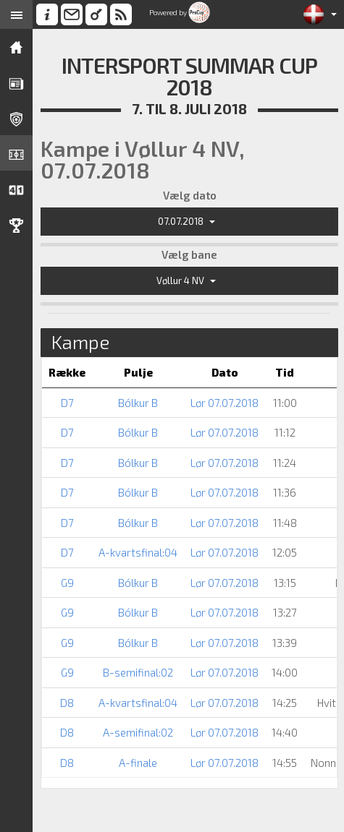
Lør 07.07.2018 (224, 402)
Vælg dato (190, 195)
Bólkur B (138, 402)
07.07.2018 (186, 221)
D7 (67, 402)
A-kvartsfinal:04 (137, 552)
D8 (67, 702)
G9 (67, 582)
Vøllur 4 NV (186, 280)
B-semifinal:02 (138, 672)
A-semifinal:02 (138, 732)
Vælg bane (189, 254)
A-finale (138, 762)
